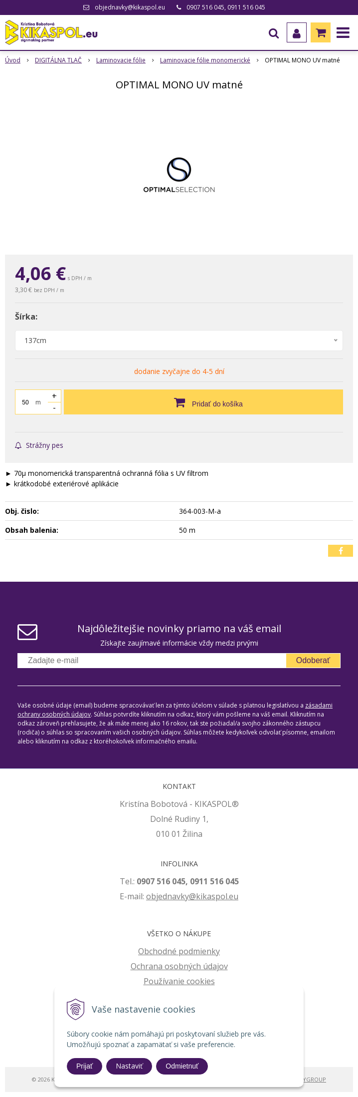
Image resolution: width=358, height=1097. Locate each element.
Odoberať (313, 660)
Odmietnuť (182, 1066)
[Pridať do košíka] (203, 401)
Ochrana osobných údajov (179, 966)
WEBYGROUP (308, 1079)
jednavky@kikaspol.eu (197, 896)
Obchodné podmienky (179, 951)
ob (151, 896)
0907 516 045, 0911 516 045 (225, 7)
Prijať (84, 1066)
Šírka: (26, 316)
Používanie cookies (179, 981)
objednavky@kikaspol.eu (130, 7)
